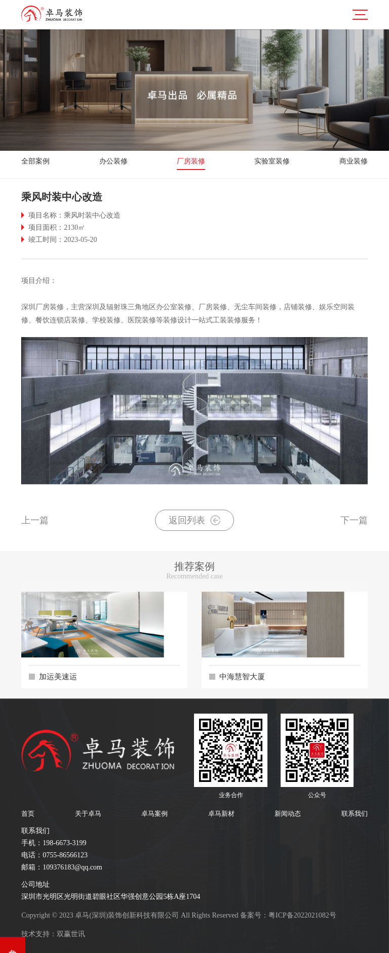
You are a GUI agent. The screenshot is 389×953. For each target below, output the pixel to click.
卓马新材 (221, 813)
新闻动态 (288, 813)
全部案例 (35, 161)
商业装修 (353, 161)
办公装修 (113, 161)
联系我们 (354, 813)
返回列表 (194, 520)
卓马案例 (154, 813)
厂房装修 (191, 161)
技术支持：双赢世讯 (53, 934)
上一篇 (35, 520)
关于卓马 (88, 813)
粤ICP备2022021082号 (302, 915)
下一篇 (354, 520)
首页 (27, 813)
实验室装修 (272, 161)
